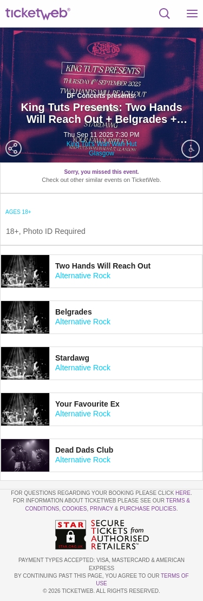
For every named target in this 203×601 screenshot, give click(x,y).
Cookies (74, 509)
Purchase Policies (148, 509)
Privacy (101, 509)
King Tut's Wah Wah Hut (101, 144)
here (183, 493)
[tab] (101, 271)
